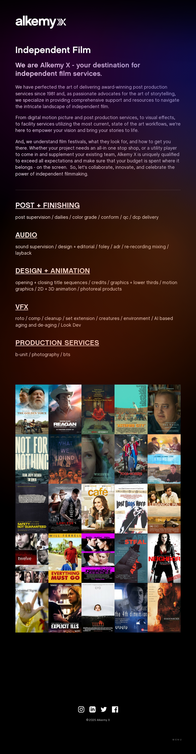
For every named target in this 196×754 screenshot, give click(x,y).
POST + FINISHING (47, 206)
